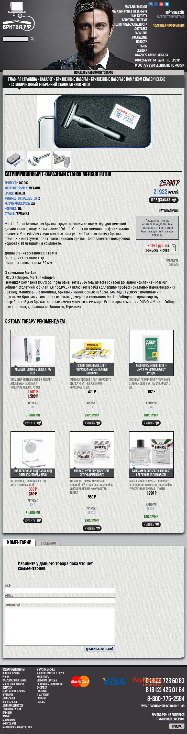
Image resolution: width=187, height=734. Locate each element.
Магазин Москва (136, 7)
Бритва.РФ (19, 16)
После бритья (10, 702)
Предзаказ (160, 199)
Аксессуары (9, 723)
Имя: (8, 586)
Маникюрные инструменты (17, 727)
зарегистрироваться (170, 17)
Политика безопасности (130, 24)
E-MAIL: (9, 595)
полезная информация (168, 25)
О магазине (139, 37)
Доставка (140, 28)
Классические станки (14, 680)
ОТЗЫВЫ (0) (48, 543)
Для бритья (9, 698)
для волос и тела (12, 709)
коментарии (19, 542)
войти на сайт (175, 12)
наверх (177, 726)
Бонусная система (134, 20)
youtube (161, 4)
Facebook (156, 4)
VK (150, 4)
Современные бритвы (14, 691)
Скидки (142, 50)
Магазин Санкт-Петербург (129, 11)
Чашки (6, 716)
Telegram (166, 4)
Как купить (139, 15)
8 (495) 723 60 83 (145, 55)
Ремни (6, 677)
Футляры (8, 695)
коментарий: (13, 605)
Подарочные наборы (14, 669)
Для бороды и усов (13, 705)
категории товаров (93, 72)
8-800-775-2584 (145, 65)
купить (30, 423)
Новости (141, 41)
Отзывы (142, 46)
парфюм (7, 713)
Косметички (9, 720)
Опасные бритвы (11, 673)
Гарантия (141, 33)
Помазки (7, 687)
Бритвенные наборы (13, 684)
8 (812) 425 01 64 (145, 60)
